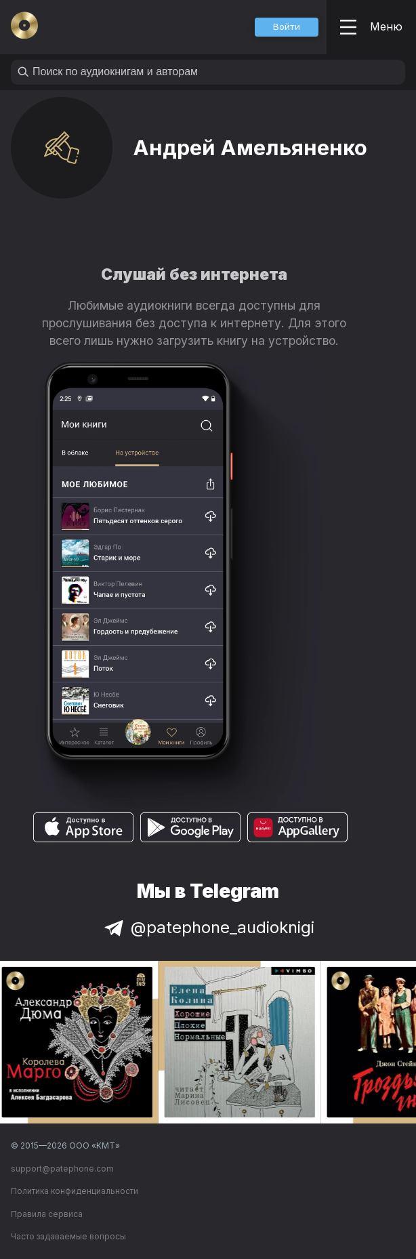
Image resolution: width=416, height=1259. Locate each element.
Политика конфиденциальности (74, 1191)
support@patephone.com (62, 1168)
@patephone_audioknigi (208, 927)
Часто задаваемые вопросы (68, 1236)
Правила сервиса (47, 1214)
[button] (286, 27)
